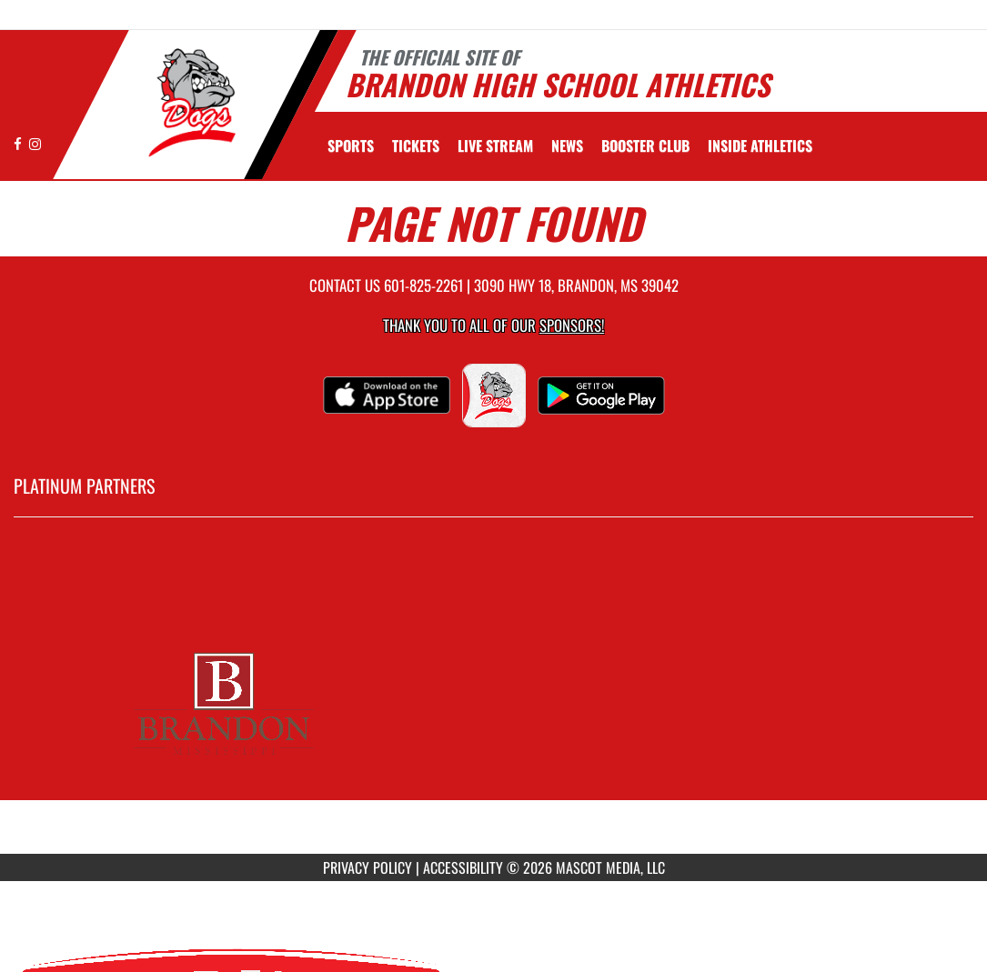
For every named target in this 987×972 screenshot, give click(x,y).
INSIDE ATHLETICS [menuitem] (760, 145)
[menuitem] (415, 145)
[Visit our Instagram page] (35, 143)
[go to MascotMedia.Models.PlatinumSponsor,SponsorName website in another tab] (493, 699)
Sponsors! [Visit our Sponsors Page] (571, 325)
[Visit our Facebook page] (19, 143)
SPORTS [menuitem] (350, 145)
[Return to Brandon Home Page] (187, 102)
